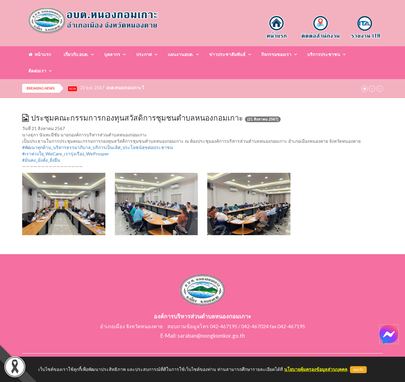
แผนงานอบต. (180, 54)
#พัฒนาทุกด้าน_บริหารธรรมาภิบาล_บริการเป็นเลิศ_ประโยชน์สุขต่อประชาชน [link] (97, 147)
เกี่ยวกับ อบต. (76, 54)
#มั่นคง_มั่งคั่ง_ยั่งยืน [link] (41, 160)
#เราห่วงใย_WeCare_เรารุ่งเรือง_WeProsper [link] (65, 153)
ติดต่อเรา (37, 70)
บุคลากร (112, 54)
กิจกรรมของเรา (276, 54)
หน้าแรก (39, 54)
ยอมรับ (358, 370)
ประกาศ (144, 54)
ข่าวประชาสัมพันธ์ (227, 54)
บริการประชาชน (323, 54)
